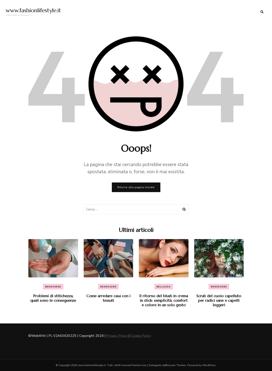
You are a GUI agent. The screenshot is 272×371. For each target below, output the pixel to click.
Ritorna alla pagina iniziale (136, 187)
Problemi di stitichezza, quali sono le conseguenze (53, 298)
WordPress (209, 365)
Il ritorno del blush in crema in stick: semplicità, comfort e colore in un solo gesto (163, 300)
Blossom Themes (175, 365)
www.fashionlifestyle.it (33, 10)
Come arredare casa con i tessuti (108, 298)
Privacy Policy (117, 335)
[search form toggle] (262, 12)
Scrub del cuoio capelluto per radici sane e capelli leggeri (218, 300)
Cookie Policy (141, 335)
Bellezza (164, 286)
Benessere (53, 286)
